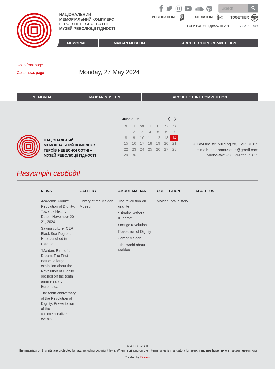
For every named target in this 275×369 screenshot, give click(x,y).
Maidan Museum (129, 43)
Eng (254, 26)
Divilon (145, 357)
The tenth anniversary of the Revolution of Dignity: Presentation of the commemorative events (58, 306)
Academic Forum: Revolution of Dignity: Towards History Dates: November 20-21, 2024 (58, 211)
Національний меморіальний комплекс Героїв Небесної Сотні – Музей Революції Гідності (87, 21)
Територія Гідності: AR (208, 26)
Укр (242, 26)
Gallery (88, 191)
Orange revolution (132, 225)
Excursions (204, 17)
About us (204, 191)
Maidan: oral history (172, 201)
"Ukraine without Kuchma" (131, 215)
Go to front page (30, 65)
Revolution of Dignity (134, 231)
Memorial (77, 43)
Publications (164, 17)
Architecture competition (209, 43)
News (46, 191)
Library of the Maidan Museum (96, 203)
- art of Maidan (129, 238)
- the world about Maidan (131, 247)
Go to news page (30, 73)
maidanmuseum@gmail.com (233, 149)
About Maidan (132, 191)
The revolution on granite (132, 203)
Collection (168, 191)
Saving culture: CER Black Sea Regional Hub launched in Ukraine (57, 236)
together (240, 17)
